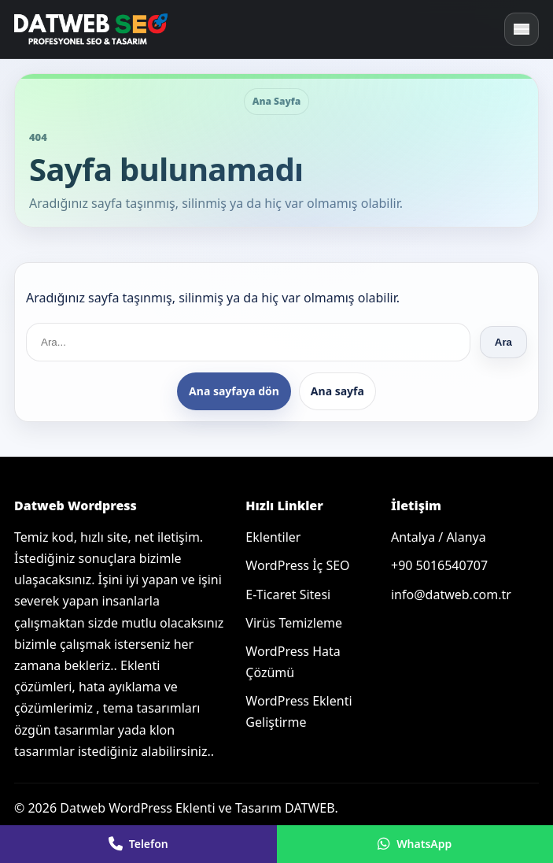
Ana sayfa (337, 390)
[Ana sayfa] (92, 29)
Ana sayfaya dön (234, 390)
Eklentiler (272, 537)
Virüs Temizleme (293, 623)
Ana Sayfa (277, 101)
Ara (503, 342)
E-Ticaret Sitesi (287, 594)
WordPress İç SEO (297, 565)
